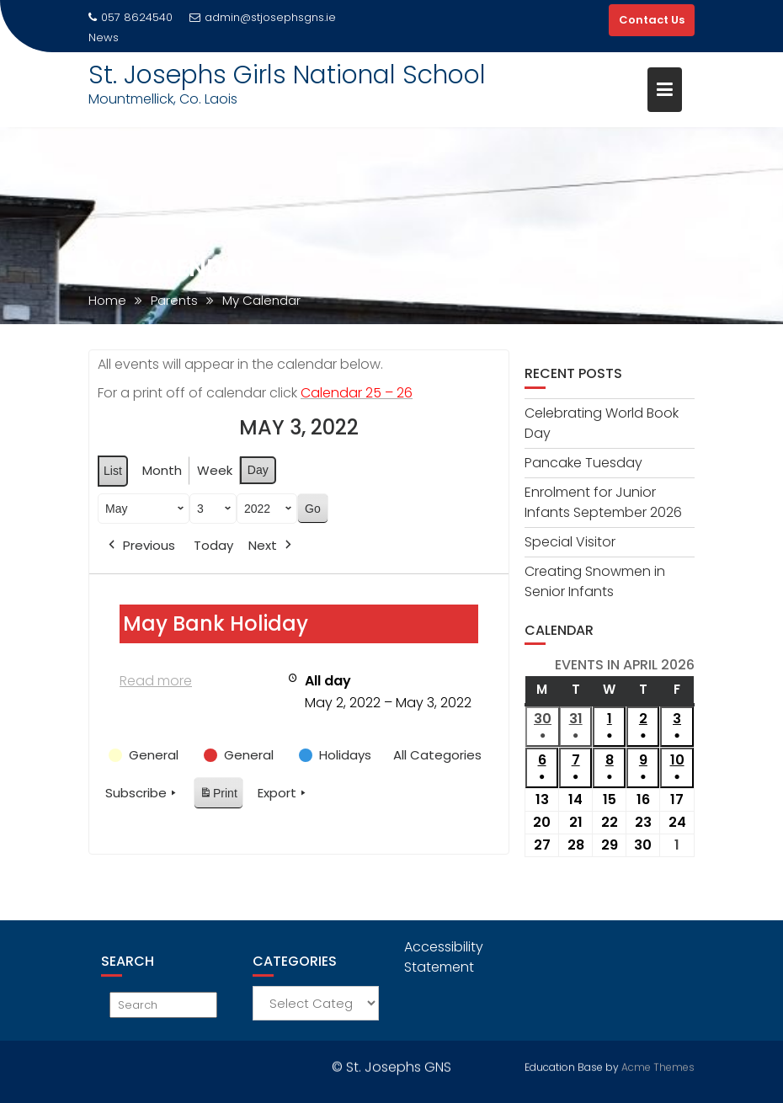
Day (258, 470)
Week (214, 470)
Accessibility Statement (443, 957)
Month (162, 470)
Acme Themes (658, 1065)
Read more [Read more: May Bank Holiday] (156, 680)
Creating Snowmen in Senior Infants (595, 581)
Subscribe (142, 793)
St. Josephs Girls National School (287, 75)
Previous (140, 546)
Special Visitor (570, 542)
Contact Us (651, 20)
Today (213, 545)
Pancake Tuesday (583, 462)
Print (218, 796)
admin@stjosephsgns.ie (262, 17)
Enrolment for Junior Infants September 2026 (603, 502)
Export (283, 793)
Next (271, 546)
